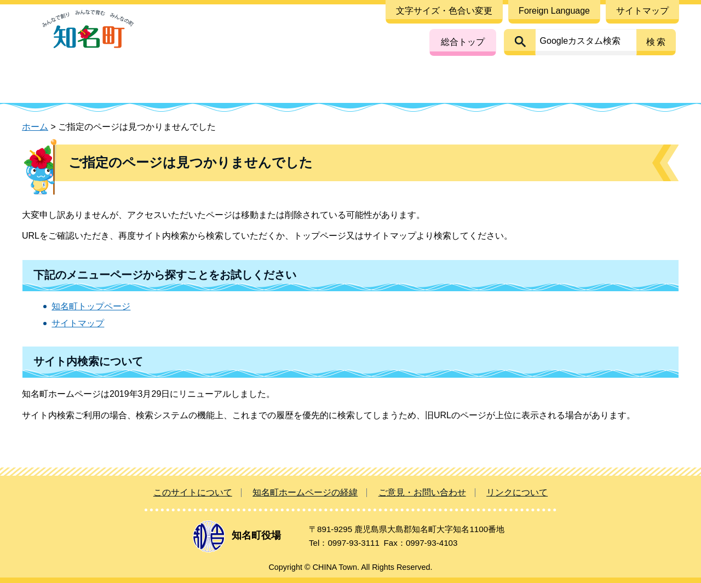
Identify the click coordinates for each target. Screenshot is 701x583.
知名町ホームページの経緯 (305, 492)
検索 (656, 42)
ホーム (35, 126)
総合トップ (463, 42)
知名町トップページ (90, 306)
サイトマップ (77, 323)
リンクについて (517, 492)
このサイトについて (192, 492)
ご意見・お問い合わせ (422, 492)
